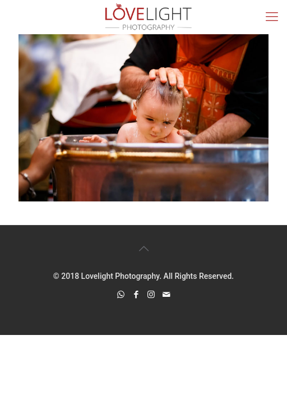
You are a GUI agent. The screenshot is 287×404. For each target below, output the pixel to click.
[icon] (166, 295)
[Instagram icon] (151, 295)
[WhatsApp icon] (121, 295)
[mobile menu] (271, 16)
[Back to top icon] (143, 248)
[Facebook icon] (136, 295)
